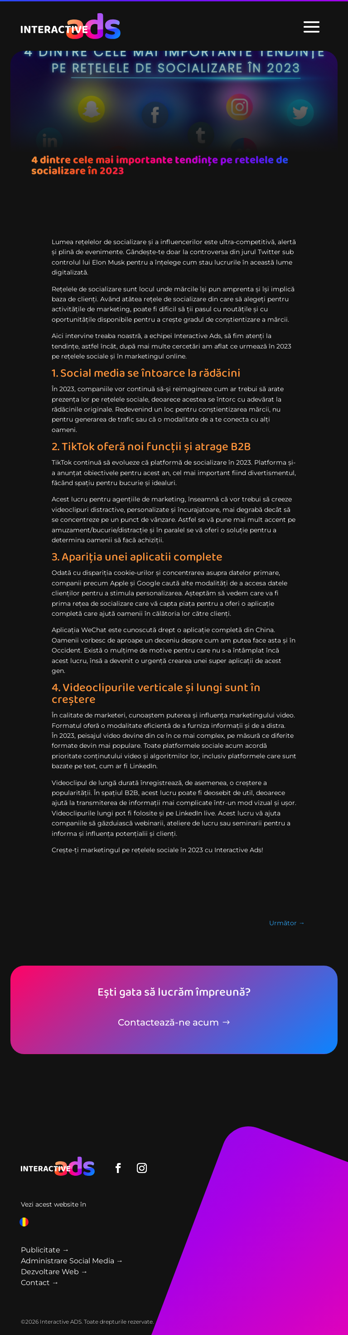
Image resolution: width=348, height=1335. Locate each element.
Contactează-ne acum (168, 1022)
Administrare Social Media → (72, 1260)
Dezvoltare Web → (54, 1271)
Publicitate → (45, 1250)
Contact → (40, 1282)
